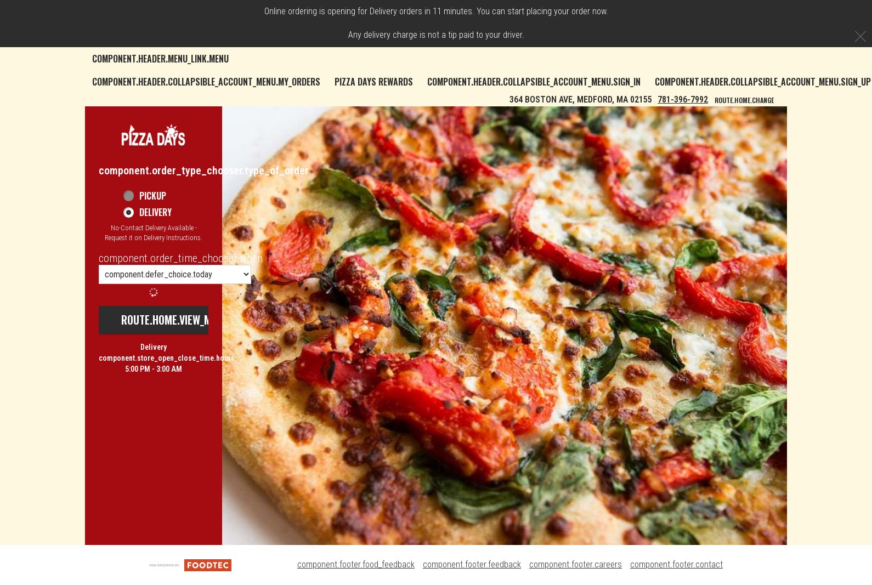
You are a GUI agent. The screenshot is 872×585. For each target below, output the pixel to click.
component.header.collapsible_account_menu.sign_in (534, 81)
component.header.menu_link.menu (160, 58)
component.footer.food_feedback (356, 564)
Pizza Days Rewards (374, 81)
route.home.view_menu (175, 319)
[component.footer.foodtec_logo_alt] (190, 564)
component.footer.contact (676, 564)
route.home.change (744, 100)
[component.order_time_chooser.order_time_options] (175, 274)
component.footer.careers (575, 564)
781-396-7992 (683, 99)
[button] (153, 134)
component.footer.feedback (472, 564)
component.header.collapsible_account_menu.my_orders (206, 81)
